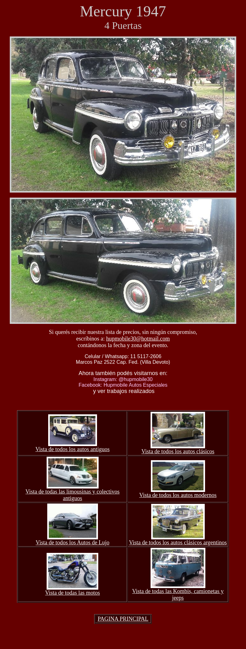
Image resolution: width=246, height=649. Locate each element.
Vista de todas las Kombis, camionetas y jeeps (178, 594)
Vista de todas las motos (72, 593)
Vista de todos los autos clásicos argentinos (178, 542)
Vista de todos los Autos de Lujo (72, 542)
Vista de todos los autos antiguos (72, 449)
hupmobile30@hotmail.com (138, 338)
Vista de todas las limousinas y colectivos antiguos (73, 494)
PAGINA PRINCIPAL (123, 619)
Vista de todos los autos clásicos (177, 451)
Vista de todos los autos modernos (177, 495)
